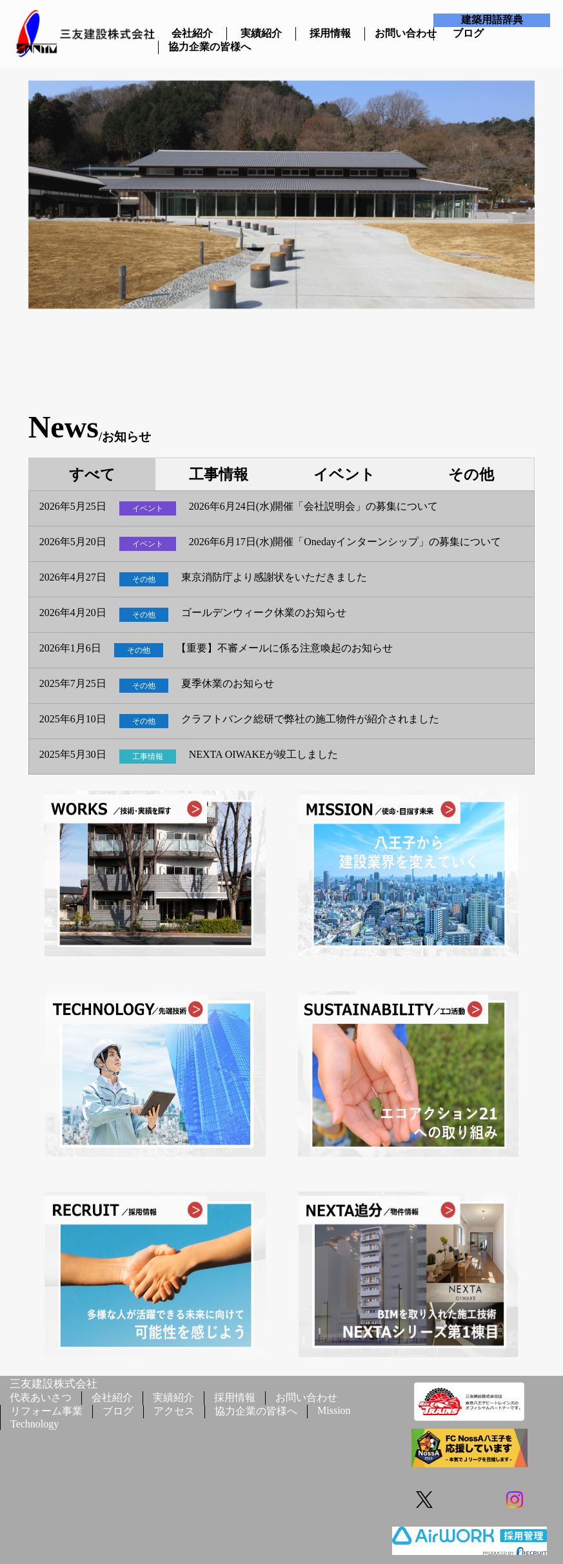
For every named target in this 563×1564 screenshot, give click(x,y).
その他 (471, 475)
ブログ (468, 33)
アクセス (174, 1410)
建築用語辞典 (492, 19)
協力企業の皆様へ (192, 46)
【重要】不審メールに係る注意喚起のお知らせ (284, 648)
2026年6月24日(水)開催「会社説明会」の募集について (314, 506)
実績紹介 (261, 33)
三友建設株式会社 (53, 1383)
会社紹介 (192, 33)
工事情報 (219, 475)
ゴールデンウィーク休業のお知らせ (263, 613)
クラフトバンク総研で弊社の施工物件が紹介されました (310, 719)
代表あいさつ (41, 1397)
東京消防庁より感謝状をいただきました (274, 577)
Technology (34, 1423)
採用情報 (330, 33)
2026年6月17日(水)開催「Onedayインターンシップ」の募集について (345, 542)
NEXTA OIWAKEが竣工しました (263, 754)
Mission (334, 1410)
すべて (92, 475)
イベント (344, 475)
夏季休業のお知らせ (227, 684)
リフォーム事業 (46, 1410)
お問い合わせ (399, 33)
